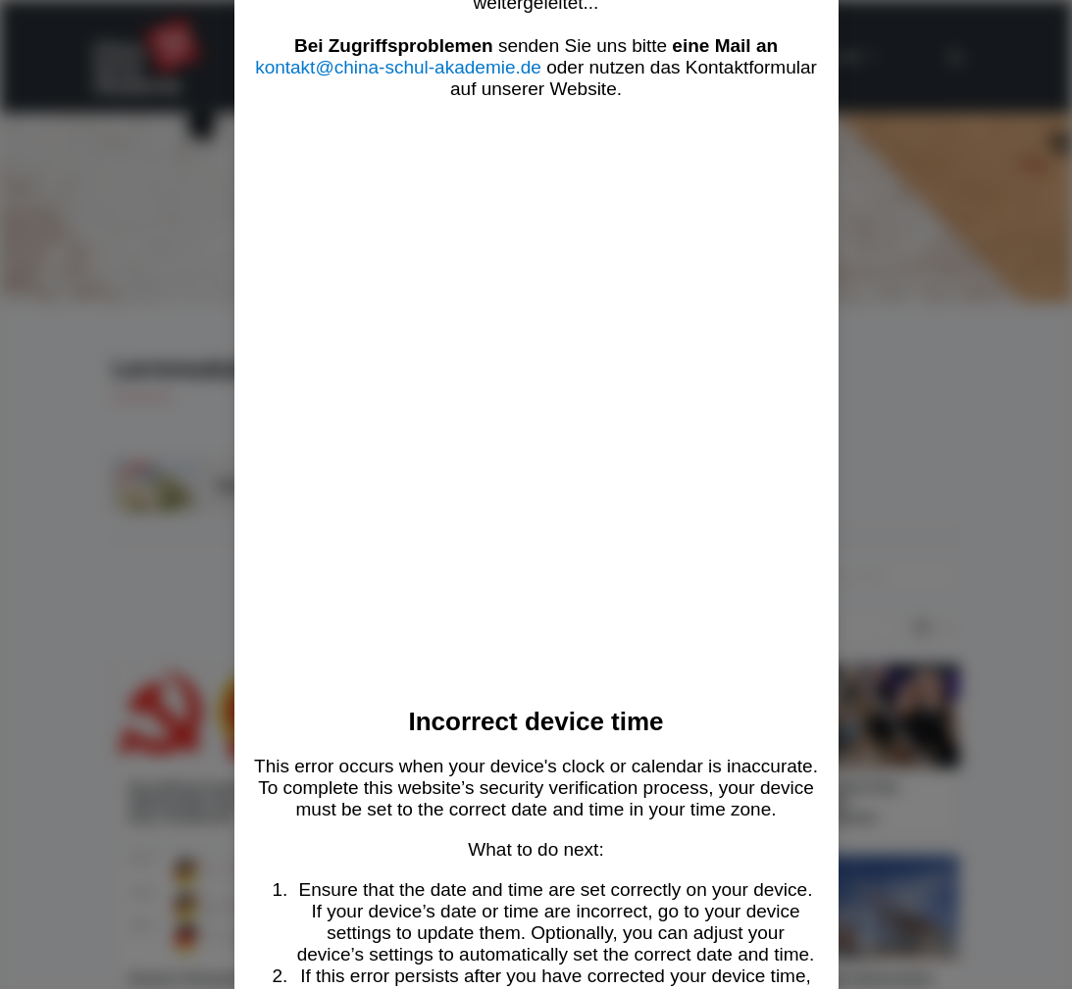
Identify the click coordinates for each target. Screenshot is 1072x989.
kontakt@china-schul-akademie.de (398, 67)
